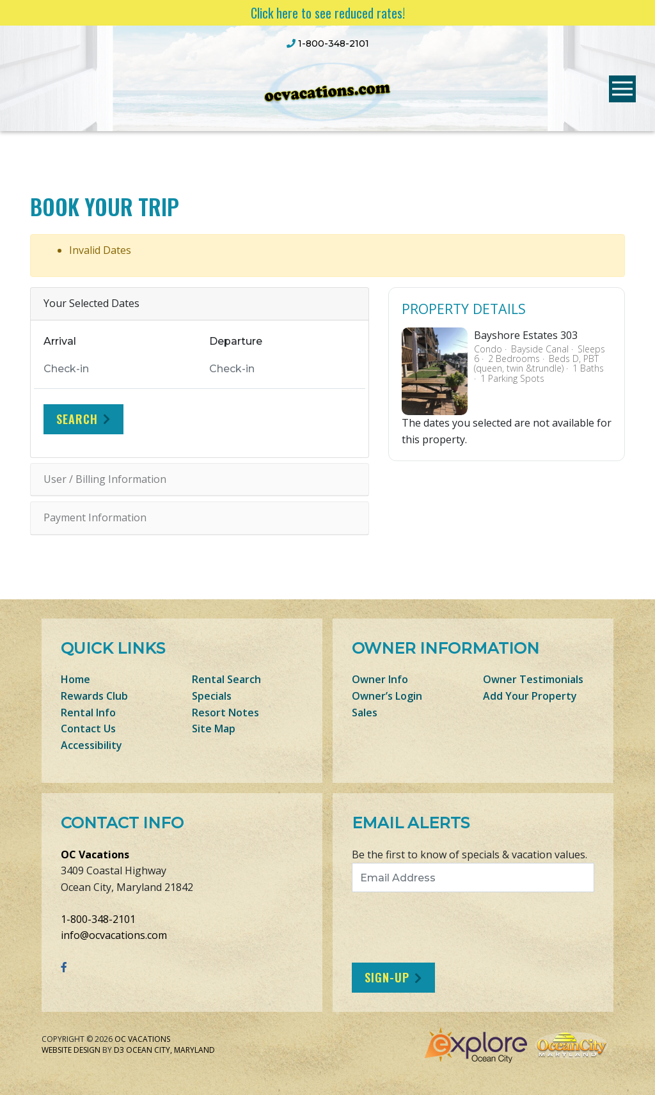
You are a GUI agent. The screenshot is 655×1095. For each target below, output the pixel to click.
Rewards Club (94, 696)
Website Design (71, 1049)
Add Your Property (530, 696)
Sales (364, 712)
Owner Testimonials (533, 679)
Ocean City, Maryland (170, 1049)
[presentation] (458, 927)
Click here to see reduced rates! (328, 12)
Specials (212, 696)
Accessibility (91, 745)
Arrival (59, 341)
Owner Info (380, 679)
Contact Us (88, 728)
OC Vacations (95, 854)
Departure (235, 341)
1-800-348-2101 (98, 919)
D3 (119, 1049)
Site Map (213, 728)
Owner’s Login (387, 696)
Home (75, 679)
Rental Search (226, 679)
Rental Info (88, 712)
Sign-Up (387, 977)
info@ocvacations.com (114, 935)
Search (77, 419)
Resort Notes (225, 712)
